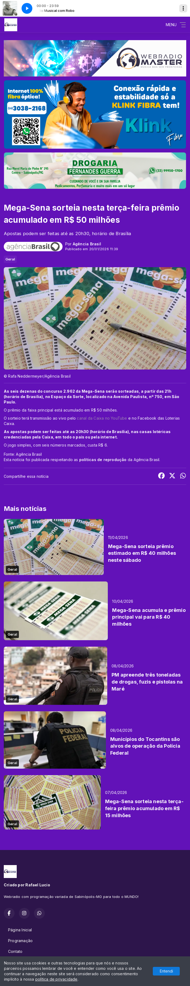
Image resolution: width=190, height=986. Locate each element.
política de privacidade (56, 979)
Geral (10, 259)
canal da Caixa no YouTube (102, 418)
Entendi (166, 971)
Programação (20, 940)
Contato (15, 951)
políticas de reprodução (103, 459)
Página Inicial (20, 930)
